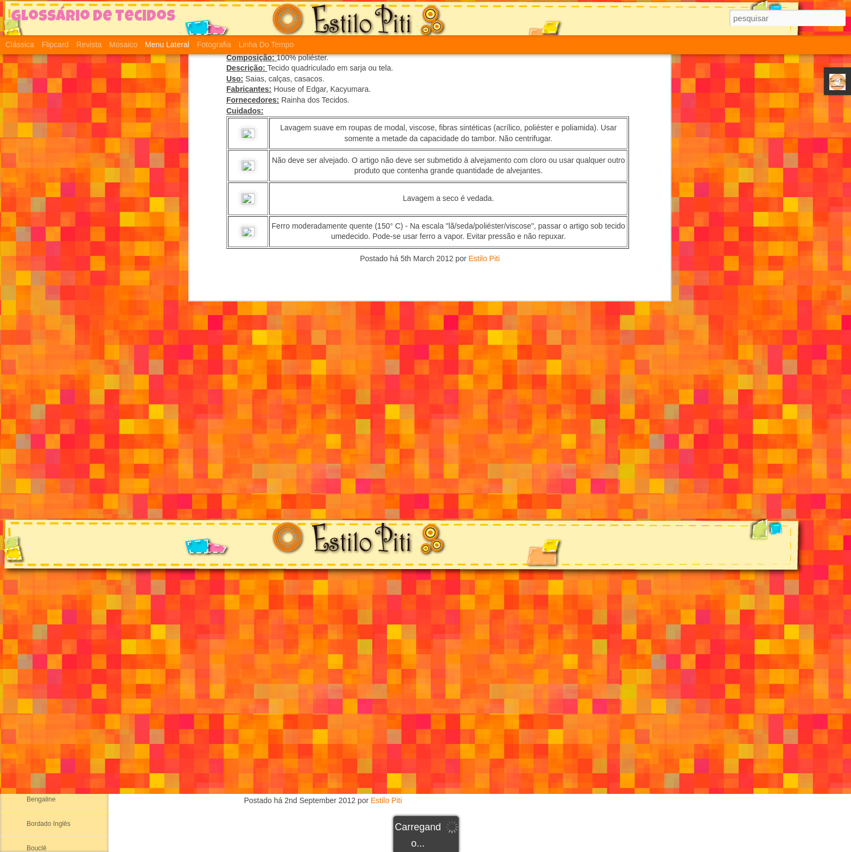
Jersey (427, 661)
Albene (37, 604)
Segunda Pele (47, 408)
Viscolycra (426, 720)
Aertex (36, 579)
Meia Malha (43, 506)
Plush (426, 615)
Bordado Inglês (49, 824)
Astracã (38, 750)
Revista (88, 44)
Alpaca (37, 653)
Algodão (38, 628)
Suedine (426, 533)
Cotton (427, 603)
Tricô (427, 732)
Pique (426, 650)
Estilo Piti (386, 800)
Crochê (427, 743)
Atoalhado (41, 775)
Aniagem (39, 726)
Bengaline (41, 799)
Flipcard (55, 44)
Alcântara (40, 677)
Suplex (427, 498)
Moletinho (426, 638)
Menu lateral (167, 44)
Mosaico (123, 44)
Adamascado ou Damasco (65, 555)
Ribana (37, 530)
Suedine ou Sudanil (55, 481)
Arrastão (426, 486)
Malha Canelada (50, 433)
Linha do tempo (266, 44)
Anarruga (40, 701)
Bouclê (37, 848)
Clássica (19, 44)
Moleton (426, 627)
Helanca (38, 457)
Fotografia (214, 44)
